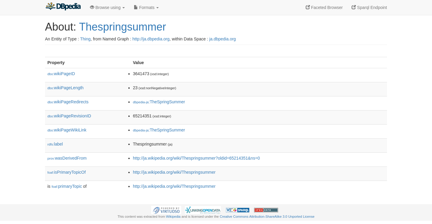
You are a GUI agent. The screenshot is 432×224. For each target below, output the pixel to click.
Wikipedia (173, 216)
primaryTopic (67, 186)
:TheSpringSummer (159, 101)
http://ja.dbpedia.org (151, 39)
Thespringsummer (122, 27)
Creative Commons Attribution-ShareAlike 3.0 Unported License (267, 216)
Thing (85, 39)
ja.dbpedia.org (222, 39)
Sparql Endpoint (369, 7)
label (55, 144)
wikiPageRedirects (67, 101)
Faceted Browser (324, 7)
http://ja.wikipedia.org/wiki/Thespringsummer (174, 172)
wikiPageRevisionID (69, 115)
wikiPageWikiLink (66, 130)
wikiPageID (61, 73)
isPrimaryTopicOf (66, 172)
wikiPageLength (65, 87)
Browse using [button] (107, 7)
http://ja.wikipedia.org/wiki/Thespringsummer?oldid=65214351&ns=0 (196, 158)
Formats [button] (146, 7)
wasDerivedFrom (67, 158)
